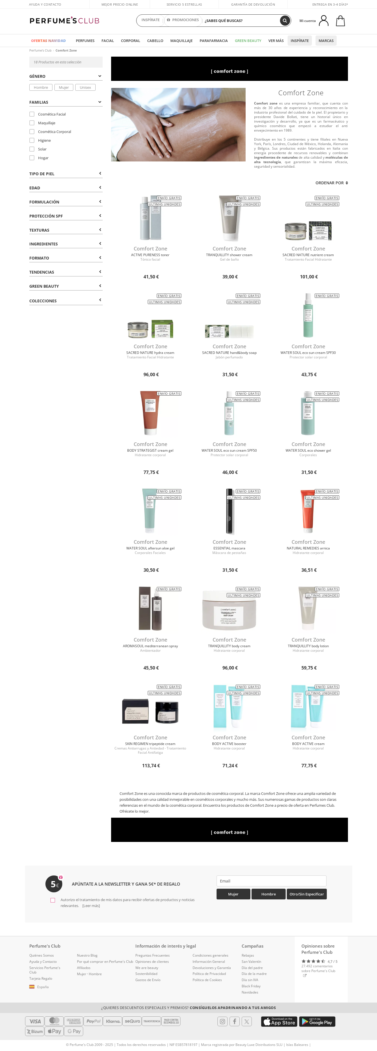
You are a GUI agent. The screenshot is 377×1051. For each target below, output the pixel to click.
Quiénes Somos (41, 955)
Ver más (276, 40)
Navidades (250, 992)
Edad (65, 187)
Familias (65, 102)
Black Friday (251, 986)
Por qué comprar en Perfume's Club (105, 961)
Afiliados (84, 967)
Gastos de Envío (147, 979)
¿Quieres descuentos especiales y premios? (188, 1007)
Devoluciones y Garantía (212, 967)
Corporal (130, 40)
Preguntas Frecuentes (152, 955)
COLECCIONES (65, 300)
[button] (49, 987)
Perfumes (85, 40)
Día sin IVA (250, 979)
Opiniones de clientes (152, 961)
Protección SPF (65, 216)
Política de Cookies (207, 979)
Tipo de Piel (65, 173)
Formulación (65, 202)
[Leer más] (90, 905)
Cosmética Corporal (50, 131)
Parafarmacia (214, 40)
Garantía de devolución (253, 4)
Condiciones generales (210, 955)
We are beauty (146, 967)
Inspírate (300, 40)
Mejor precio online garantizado (120, 7)
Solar (38, 149)
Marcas (326, 40)
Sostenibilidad (146, 973)
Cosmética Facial (47, 114)
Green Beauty (248, 40)
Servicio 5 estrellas (184, 4)
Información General (209, 961)
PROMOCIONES (183, 20)
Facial (108, 40)
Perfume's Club (40, 50)
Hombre (41, 87)
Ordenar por (332, 182)
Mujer (64, 87)
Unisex (85, 87)
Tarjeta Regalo (40, 978)
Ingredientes (65, 244)
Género (65, 76)
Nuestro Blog (87, 955)
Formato (65, 258)
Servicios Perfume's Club (44, 970)
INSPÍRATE (151, 20)
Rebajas (248, 955)
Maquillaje (181, 40)
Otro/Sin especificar (307, 894)
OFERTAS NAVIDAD (48, 40)
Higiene (40, 140)
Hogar (38, 157)
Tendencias (65, 272)
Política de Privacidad (209, 973)
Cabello (155, 40)
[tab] (66, 76)
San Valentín (251, 961)
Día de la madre (254, 973)
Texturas (65, 230)
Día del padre (252, 967)
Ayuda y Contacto (45, 4)
